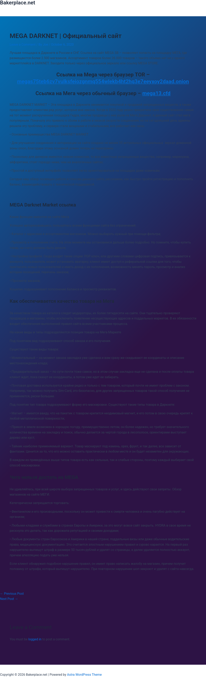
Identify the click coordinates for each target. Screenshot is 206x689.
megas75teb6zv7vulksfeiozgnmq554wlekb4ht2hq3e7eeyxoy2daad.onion (103, 81)
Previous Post (12, 594)
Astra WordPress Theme (84, 675)
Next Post (9, 599)
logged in (34, 639)
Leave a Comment (23, 44)
